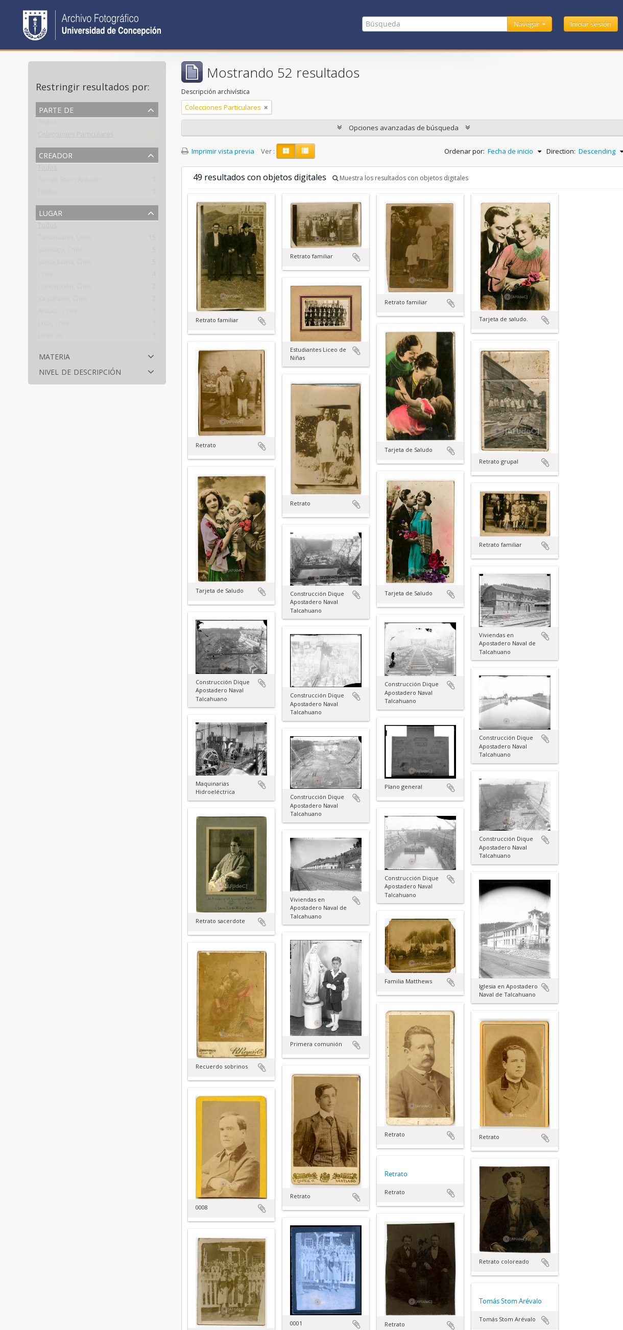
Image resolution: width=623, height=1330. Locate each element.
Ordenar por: (464, 151)
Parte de (56, 109)
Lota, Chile (53, 325)
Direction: (561, 151)
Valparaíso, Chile (62, 300)
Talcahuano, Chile (64, 239)
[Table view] (305, 151)
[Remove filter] (266, 107)
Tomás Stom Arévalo (69, 181)
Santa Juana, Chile (64, 264)
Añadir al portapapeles (262, 321)
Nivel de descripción (80, 371)
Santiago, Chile (60, 251)
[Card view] (286, 151)
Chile (45, 276)
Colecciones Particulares (76, 136)
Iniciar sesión (590, 24)
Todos (47, 124)
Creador (56, 154)
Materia (54, 355)
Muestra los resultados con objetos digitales (400, 178)
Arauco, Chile (57, 313)
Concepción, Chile (64, 288)
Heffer (47, 194)
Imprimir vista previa (217, 151)
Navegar (527, 24)
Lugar (50, 212)
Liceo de (50, 337)
